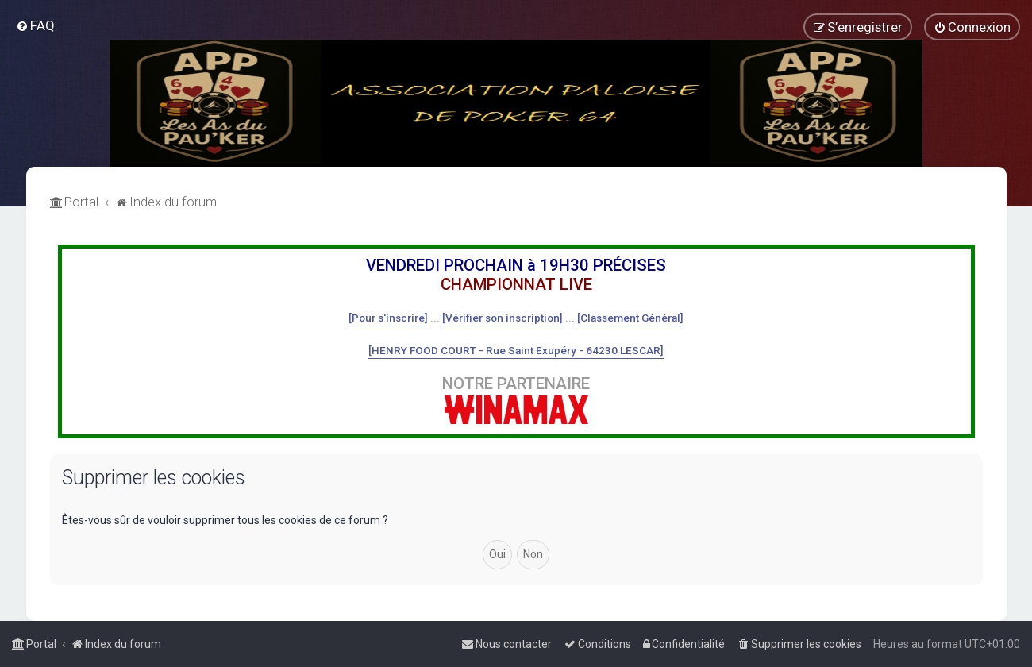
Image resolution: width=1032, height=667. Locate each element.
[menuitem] (35, 25)
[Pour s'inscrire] (388, 317)
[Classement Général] (630, 317)
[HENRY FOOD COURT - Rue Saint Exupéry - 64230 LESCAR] (516, 350)
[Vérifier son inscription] (502, 317)
